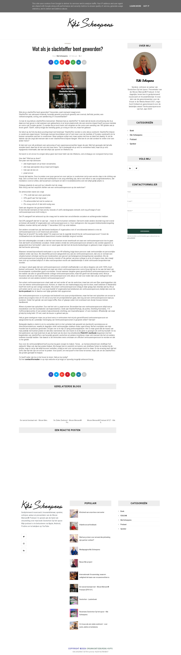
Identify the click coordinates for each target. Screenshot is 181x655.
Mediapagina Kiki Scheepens (89, 550)
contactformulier (32, 359)
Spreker (68, 43)
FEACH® (124, 516)
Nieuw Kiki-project (85, 562)
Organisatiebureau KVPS (100, 648)
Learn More (135, 6)
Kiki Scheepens (62, 56)
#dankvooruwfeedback (87, 525)
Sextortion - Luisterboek (88, 599)
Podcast (133, 139)
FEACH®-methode (89, 333)
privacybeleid (131, 238)
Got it (146, 6)
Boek (132, 130)
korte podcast (25, 291)
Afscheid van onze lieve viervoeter (91, 512)
